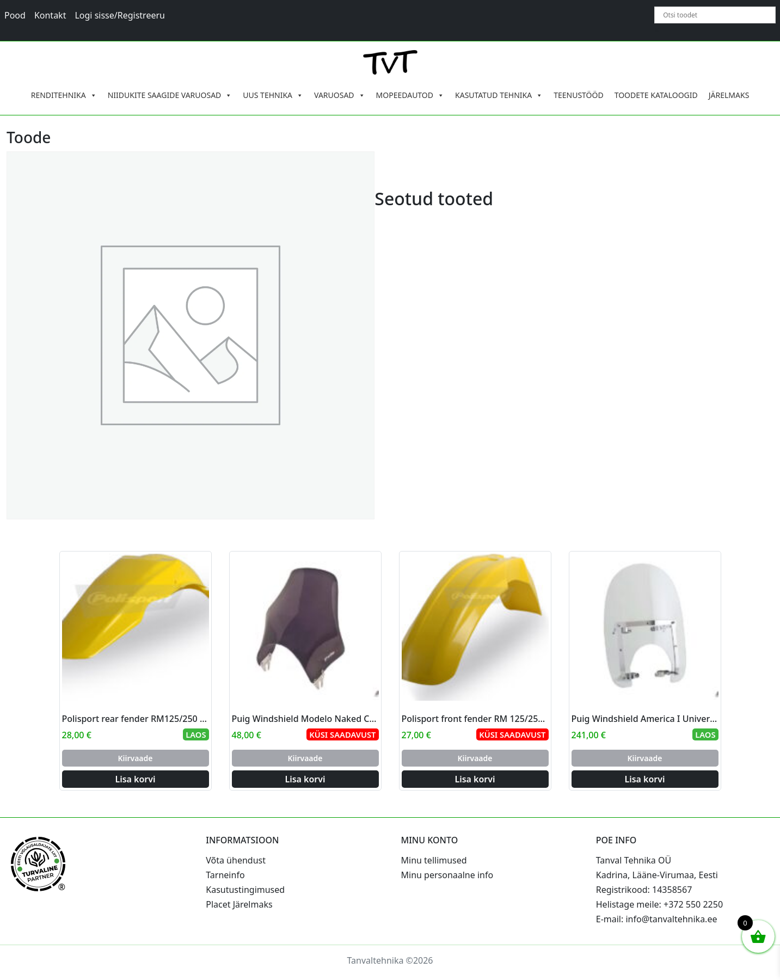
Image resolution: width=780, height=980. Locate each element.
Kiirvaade (135, 758)
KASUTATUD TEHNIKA (499, 95)
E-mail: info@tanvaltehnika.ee (656, 919)
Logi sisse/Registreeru (120, 15)
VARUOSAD (339, 95)
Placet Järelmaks (239, 904)
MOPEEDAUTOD (410, 95)
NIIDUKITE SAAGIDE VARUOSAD (170, 95)
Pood (15, 15)
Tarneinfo (225, 875)
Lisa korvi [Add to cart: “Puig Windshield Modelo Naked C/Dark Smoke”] (305, 779)
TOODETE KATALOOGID (656, 95)
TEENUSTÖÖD (579, 95)
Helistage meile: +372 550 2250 (659, 904)
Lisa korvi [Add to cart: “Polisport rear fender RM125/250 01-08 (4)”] (135, 779)
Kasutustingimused (245, 890)
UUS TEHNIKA (273, 95)
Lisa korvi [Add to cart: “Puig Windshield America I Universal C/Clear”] (644, 779)
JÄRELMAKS (729, 95)
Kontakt (50, 15)
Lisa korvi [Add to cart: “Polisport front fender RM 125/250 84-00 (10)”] (475, 779)
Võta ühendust (236, 860)
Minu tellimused (434, 860)
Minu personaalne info (447, 875)
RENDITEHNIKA (64, 95)
